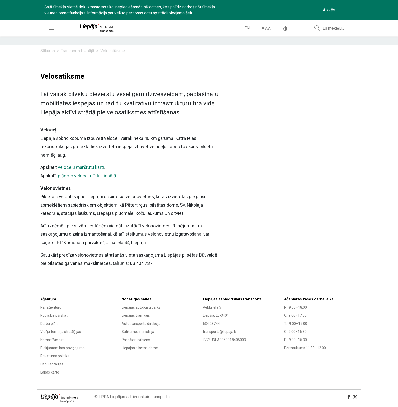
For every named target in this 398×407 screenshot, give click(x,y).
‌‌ (347, 10)
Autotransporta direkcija (141, 323)
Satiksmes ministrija (138, 332)
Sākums (47, 50)
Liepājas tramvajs (136, 315)
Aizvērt (329, 10)
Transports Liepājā (77, 50)
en (247, 28)
